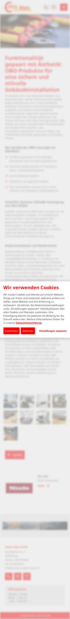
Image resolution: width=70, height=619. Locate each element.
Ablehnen (27, 330)
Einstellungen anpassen (53, 331)
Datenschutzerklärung (29, 322)
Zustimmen (11, 330)
